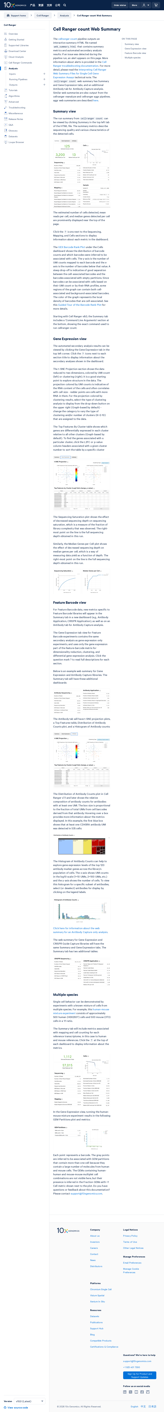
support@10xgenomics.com (86, 1193)
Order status (120, 5)
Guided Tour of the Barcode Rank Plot (80, 304)
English (134, 1406)
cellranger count (67, 38)
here (95, 100)
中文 (143, 1406)
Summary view (132, 44)
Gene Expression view (135, 48)
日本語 (152, 1406)
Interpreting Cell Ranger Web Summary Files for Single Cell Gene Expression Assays (79, 73)
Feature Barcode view (135, 53)
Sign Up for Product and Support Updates (140, 1375)
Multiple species (133, 57)
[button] (44, 74)
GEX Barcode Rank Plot (71, 247)
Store (134, 5)
